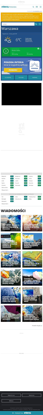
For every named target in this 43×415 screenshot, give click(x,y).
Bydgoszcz (17, 176)
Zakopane (4, 201)
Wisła (30, 199)
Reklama (11, 400)
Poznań (17, 183)
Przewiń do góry (36, 325)
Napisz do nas (11, 395)
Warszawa (17, 185)
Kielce (30, 178)
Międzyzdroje (32, 196)
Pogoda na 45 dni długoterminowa (21, 77)
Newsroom (31, 395)
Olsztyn (31, 180)
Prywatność (15, 409)
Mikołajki (4, 199)
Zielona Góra (5, 187)
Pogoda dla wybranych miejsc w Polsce (21, 194)
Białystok (4, 176)
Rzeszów (31, 183)
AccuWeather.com (37, 11)
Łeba (16, 196)
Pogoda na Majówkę (34, 77)
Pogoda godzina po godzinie (8, 77)
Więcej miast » (5, 190)
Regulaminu (30, 408)
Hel (2, 196)
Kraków (31, 176)
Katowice (17, 178)
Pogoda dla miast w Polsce (21, 173)
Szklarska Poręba (18, 199)
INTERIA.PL (26, 409)
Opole (3, 183)
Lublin (16, 180)
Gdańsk (3, 178)
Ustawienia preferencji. (8, 409)
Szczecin (4, 185)
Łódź (3, 180)
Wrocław (31, 185)
